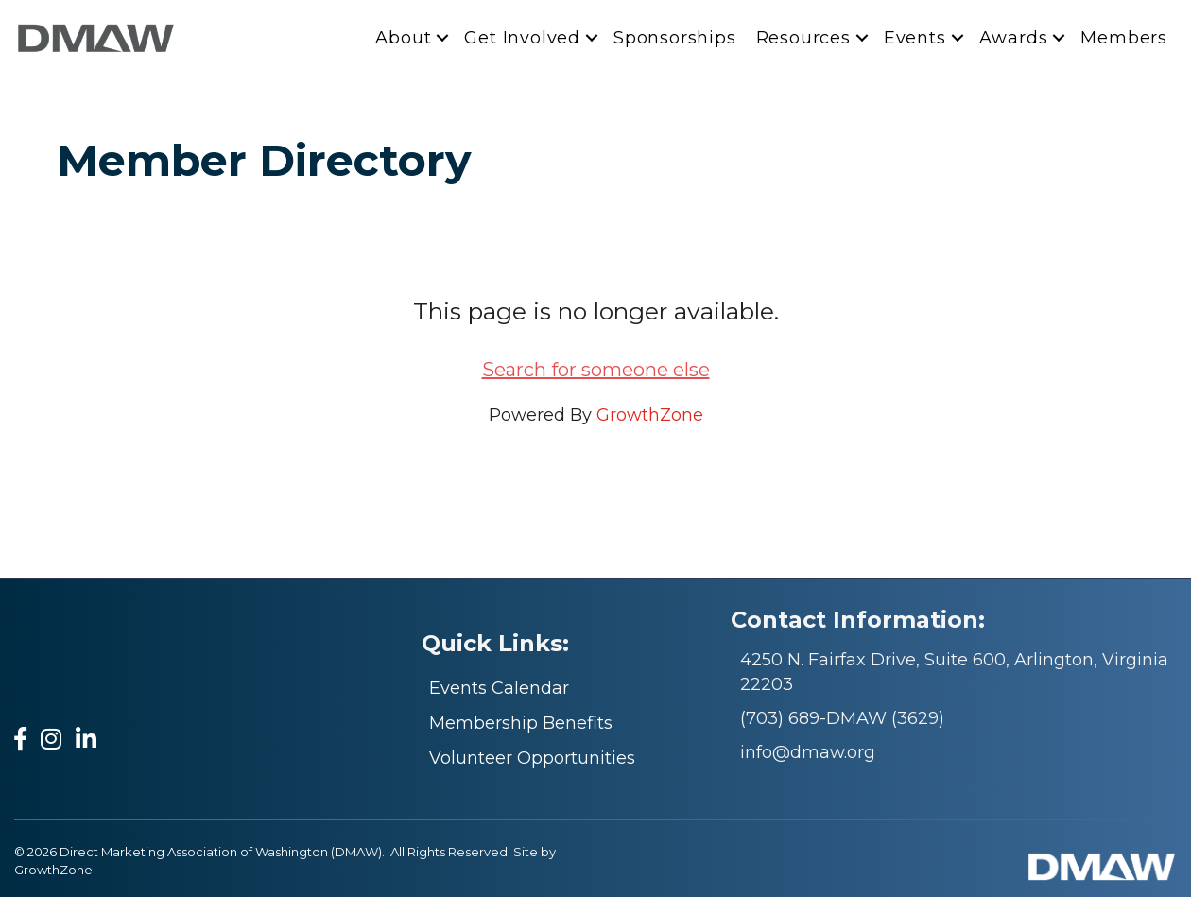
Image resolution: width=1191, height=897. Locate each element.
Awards (1013, 37)
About (403, 37)
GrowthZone (649, 415)
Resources (803, 37)
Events (915, 37)
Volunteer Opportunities (532, 758)
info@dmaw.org (807, 752)
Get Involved (522, 37)
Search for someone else (596, 369)
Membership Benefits (521, 723)
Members (1123, 37)
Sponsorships (674, 37)
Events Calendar (499, 688)
